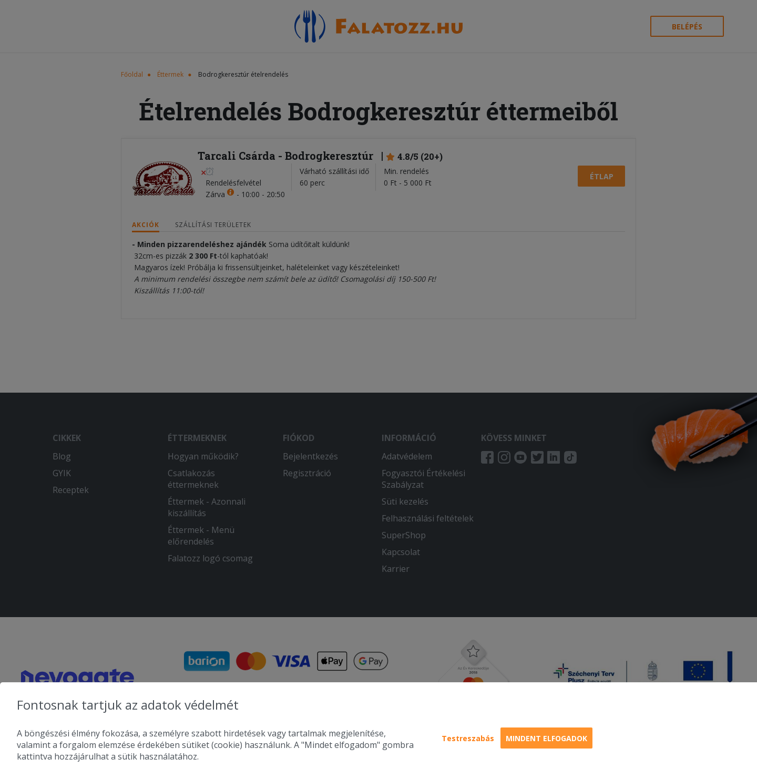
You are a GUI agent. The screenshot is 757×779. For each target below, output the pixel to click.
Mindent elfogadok (546, 738)
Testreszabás (468, 738)
